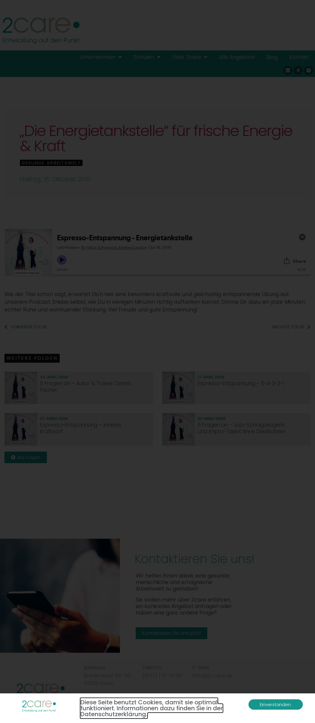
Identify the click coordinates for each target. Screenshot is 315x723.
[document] (157, 361)
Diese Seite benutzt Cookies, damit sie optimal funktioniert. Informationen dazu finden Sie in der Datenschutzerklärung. (151, 708)
